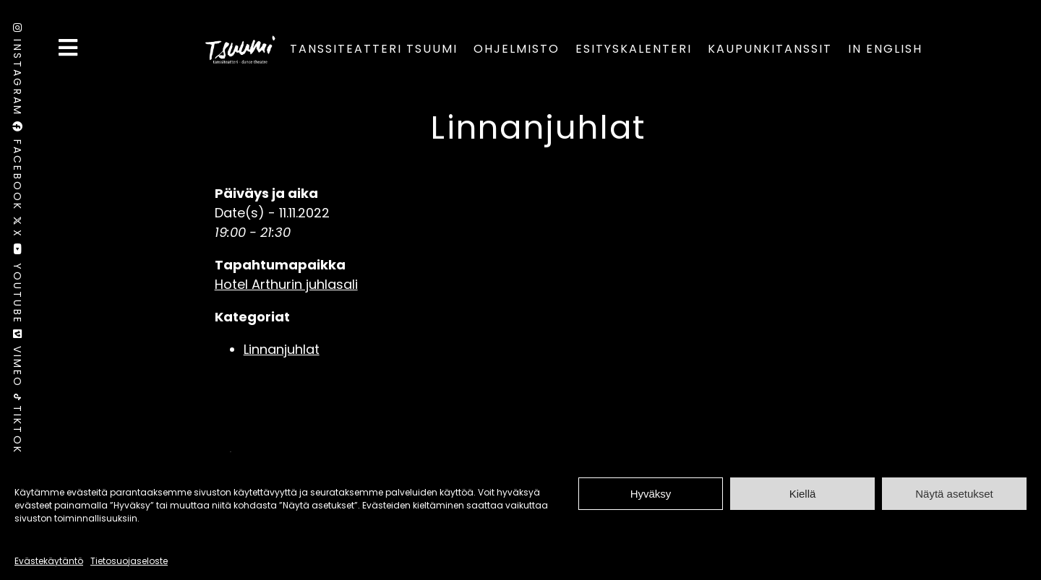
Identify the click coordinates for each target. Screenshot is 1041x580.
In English (885, 48)
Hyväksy (651, 494)
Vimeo (17, 361)
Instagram (17, 72)
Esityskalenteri (633, 48)
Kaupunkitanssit (770, 48)
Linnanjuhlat (538, 127)
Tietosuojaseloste (129, 561)
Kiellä (802, 494)
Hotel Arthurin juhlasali (286, 284)
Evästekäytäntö (48, 561)
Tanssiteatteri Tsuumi (374, 48)
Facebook (17, 168)
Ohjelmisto (517, 48)
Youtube (17, 286)
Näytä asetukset (954, 494)
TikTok (17, 424)
